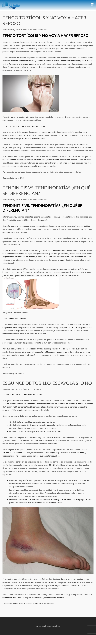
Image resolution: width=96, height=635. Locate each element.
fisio (25, 29)
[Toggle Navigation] (92, 4)
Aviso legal (41, 626)
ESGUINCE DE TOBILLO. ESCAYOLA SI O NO (47, 383)
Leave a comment (38, 29)
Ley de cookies (53, 626)
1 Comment (35, 389)
